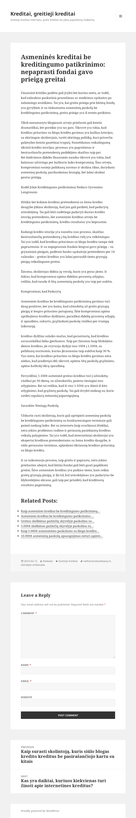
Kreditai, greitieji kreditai (42, 13)
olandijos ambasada (33, 564)
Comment (29, 613)
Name (26, 665)
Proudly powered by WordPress (40, 811)
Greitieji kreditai (68, 561)
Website (26, 697)
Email (26, 681)
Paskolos (48, 561)
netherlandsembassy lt (97, 561)
